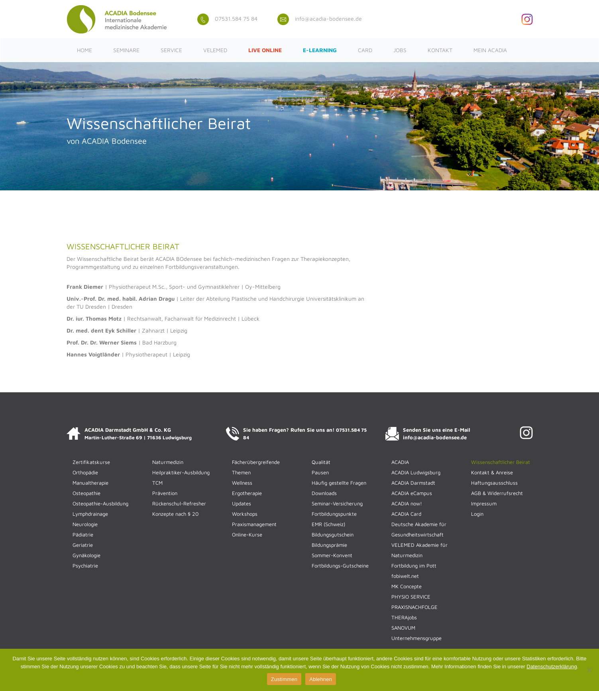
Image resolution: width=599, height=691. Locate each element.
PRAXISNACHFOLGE (414, 607)
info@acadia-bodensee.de (319, 18)
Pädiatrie (83, 534)
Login (477, 514)
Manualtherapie (90, 483)
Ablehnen (320, 679)
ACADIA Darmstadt (413, 483)
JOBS (400, 50)
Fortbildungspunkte (334, 514)
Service (171, 50)
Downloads (324, 493)
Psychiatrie (85, 565)
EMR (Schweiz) (328, 524)
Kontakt (440, 50)
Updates (241, 503)
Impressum (484, 503)
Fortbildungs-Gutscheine (340, 565)
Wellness (242, 483)
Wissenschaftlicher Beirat (500, 462)
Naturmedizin (167, 462)
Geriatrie (83, 545)
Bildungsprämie (329, 545)
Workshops (244, 514)
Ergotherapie (247, 493)
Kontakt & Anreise (492, 472)
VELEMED (215, 50)
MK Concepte (406, 586)
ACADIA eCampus (411, 493)
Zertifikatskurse (91, 462)
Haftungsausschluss (494, 483)
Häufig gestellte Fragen (339, 483)
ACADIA (400, 462)
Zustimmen (284, 679)
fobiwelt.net (405, 576)
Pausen (320, 472)
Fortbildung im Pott (413, 565)
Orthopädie (85, 472)
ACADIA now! (406, 503)
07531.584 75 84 (227, 18)
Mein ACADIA (490, 50)
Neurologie (85, 524)
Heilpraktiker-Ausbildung (181, 472)
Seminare (126, 50)
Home (84, 50)
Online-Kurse (247, 534)
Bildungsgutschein (333, 534)
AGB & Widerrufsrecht (497, 493)
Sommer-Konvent (332, 555)
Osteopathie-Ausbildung (100, 503)
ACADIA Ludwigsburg (415, 472)
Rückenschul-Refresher (179, 503)
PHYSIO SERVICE (410, 596)
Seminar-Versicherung (337, 503)
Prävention (164, 493)
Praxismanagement (254, 524)
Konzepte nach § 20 (175, 514)
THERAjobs (404, 617)
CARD (365, 50)
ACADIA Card (406, 514)
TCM (157, 483)
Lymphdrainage (90, 514)
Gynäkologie (86, 555)
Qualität (321, 462)
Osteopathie (86, 493)
